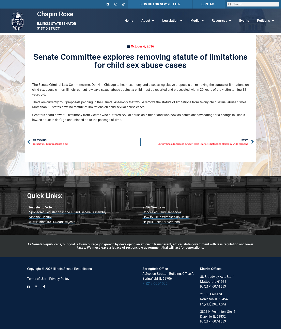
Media (197, 20)
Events (244, 21)
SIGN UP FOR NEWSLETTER (160, 4)
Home (129, 21)
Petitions (265, 20)
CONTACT (208, 4)
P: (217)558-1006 (154, 283)
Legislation (172, 20)
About (147, 20)
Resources (221, 20)
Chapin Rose (55, 14)
